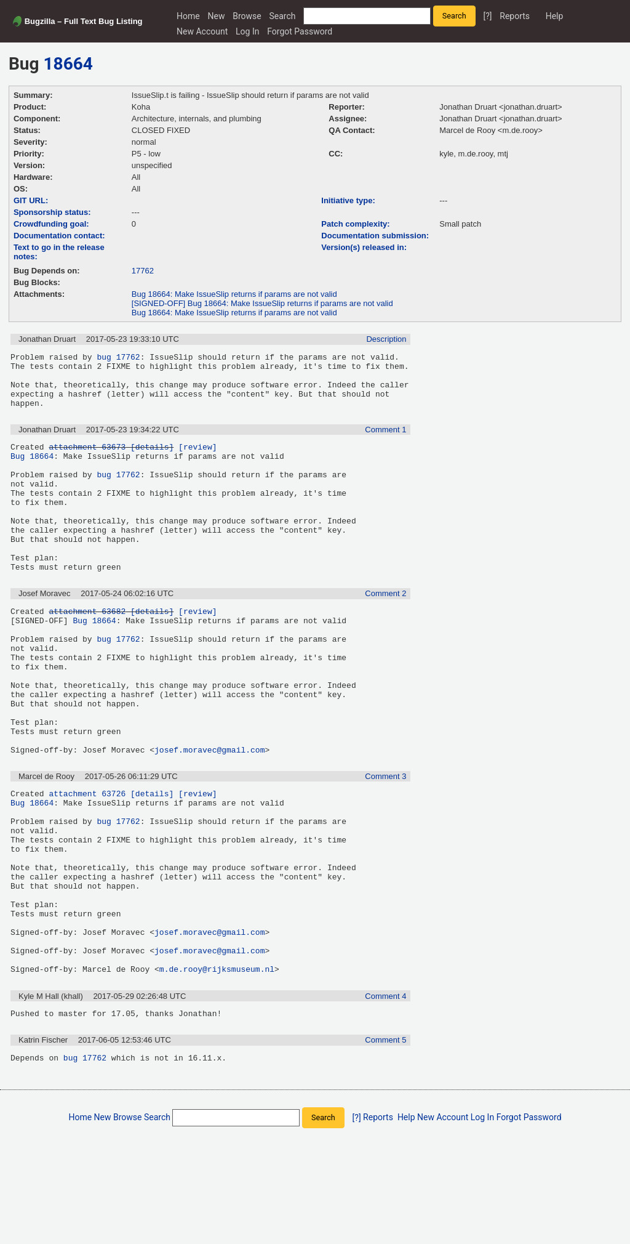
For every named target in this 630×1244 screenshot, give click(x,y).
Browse (247, 16)
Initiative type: (348, 200)
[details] (151, 459)
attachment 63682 (87, 649)
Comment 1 (385, 440)
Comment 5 (385, 1145)
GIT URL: (31, 200)
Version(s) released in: (364, 247)
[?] (487, 16)
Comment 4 (385, 1099)
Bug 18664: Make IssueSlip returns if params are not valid (234, 294)
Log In (247, 31)
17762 (143, 270)
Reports (515, 16)
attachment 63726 (87, 861)
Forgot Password (299, 31)
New (216, 16)
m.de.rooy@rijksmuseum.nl (216, 1072)
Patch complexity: (355, 223)
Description (386, 339)
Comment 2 (385, 630)
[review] (197, 459)
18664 (68, 64)
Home (188, 16)
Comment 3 (385, 842)
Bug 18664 (32, 470)
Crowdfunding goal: (51, 223)
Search (282, 16)
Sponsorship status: (52, 212)
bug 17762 (118, 358)
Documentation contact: (59, 235)
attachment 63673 (87, 459)
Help (555, 16)
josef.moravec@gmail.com (209, 816)
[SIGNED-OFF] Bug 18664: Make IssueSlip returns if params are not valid (262, 303)
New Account (202, 31)
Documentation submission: (375, 235)
